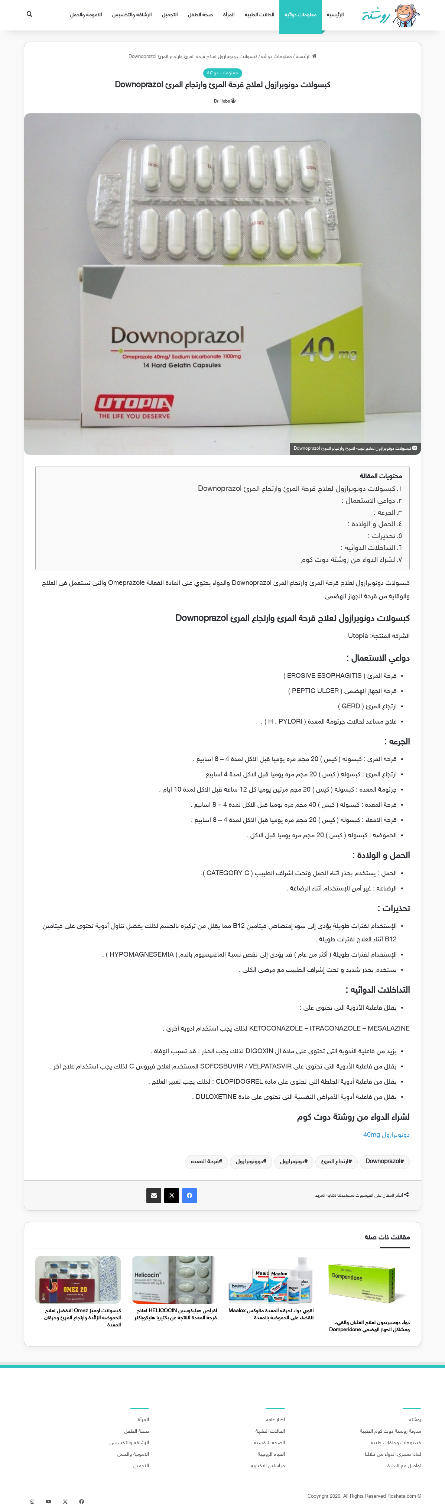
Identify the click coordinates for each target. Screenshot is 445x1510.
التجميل (170, 15)
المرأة (228, 15)
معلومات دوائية (300, 15)
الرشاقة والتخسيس (132, 15)
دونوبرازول (292, 1161)
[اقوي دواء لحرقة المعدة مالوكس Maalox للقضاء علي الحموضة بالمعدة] (271, 1280)
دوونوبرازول (249, 1161)
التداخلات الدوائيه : (368, 548)
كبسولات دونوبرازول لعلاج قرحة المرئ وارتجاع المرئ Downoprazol (296, 489)
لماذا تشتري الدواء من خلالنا (393, 1455)
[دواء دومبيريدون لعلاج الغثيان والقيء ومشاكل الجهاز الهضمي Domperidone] (367, 1286)
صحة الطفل (200, 15)
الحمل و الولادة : (371, 524)
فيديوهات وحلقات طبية (396, 1443)
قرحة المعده (205, 1161)
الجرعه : (384, 513)
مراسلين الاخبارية (268, 1466)
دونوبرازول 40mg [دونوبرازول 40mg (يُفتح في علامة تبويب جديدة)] (386, 1135)
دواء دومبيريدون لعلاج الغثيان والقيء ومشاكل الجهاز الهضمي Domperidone (369, 1326)
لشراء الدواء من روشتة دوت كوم (348, 560)
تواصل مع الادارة (404, 1466)
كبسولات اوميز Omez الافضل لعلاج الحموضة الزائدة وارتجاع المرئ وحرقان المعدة (82, 1318)
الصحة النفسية (269, 1443)
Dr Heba (222, 101)
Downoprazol (383, 1161)
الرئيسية (335, 15)
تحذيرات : (381, 536)
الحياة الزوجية (271, 1455)
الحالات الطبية (259, 15)
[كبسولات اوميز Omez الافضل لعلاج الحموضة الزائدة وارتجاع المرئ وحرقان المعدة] (78, 1280)
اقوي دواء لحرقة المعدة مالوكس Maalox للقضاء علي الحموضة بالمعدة (271, 1314)
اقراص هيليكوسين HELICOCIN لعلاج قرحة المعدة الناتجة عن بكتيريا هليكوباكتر (175, 1314)
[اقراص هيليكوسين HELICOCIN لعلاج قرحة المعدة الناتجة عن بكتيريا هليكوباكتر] (174, 1280)
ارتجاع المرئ (334, 1161)
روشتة (415, 1420)
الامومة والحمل (86, 15)
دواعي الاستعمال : (368, 501)
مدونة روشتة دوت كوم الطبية (390, 1432)
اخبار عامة (275, 1420)
